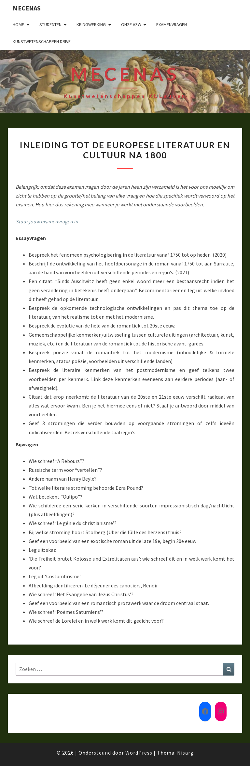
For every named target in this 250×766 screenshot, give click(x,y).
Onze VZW (131, 24)
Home (18, 24)
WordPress (138, 752)
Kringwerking (91, 24)
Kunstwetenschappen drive (42, 41)
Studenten (50, 24)
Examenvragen (171, 24)
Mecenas (27, 8)
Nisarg (185, 752)
